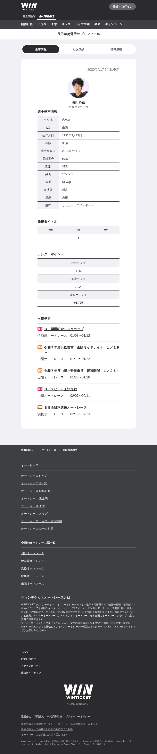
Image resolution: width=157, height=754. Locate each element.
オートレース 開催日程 (36, 491)
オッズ (66, 24)
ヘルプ (24, 652)
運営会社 (26, 716)
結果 (97, 24)
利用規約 (39, 716)
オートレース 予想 (33, 506)
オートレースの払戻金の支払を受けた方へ (44, 734)
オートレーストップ (34, 475)
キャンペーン (113, 24)
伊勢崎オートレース (34, 560)
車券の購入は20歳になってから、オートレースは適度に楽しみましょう (60, 724)
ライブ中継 (82, 24)
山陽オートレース (32, 583)
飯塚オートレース (32, 576)
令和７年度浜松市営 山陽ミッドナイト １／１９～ (81, 350)
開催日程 (27, 24)
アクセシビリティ (31, 665)
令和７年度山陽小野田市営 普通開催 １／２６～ (81, 371)
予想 (54, 24)
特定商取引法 (54, 716)
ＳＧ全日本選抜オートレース (65, 407)
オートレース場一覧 (34, 483)
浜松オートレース (32, 568)
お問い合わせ (28, 659)
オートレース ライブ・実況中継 (41, 521)
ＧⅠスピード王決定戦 (60, 389)
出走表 (42, 24)
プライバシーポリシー (77, 716)
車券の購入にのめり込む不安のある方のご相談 (47, 729)
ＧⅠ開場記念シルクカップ (63, 329)
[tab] (78, 49)
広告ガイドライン (31, 672)
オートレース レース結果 (37, 528)
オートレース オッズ (34, 513)
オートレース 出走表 (34, 498)
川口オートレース (32, 553)
